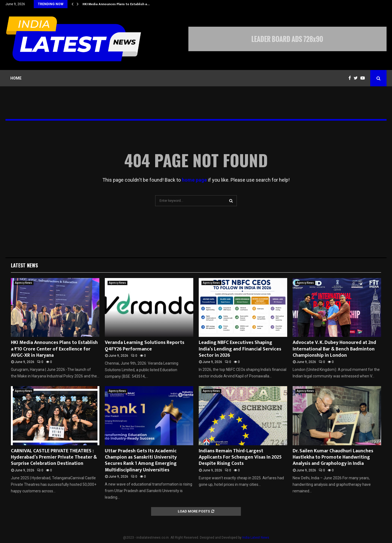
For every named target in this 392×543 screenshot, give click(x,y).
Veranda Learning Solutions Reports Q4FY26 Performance (144, 345)
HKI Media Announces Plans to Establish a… (116, 4)
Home (16, 78)
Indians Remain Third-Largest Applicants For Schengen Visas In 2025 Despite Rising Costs (240, 457)
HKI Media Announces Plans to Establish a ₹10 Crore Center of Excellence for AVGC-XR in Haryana (54, 348)
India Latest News (255, 537)
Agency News (23, 282)
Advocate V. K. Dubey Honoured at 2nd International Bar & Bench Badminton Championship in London (334, 348)
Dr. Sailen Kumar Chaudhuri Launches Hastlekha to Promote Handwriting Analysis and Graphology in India (333, 457)
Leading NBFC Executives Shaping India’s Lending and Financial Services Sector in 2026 (240, 348)
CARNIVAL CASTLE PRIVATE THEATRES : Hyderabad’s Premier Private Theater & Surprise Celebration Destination (54, 457)
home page (194, 180)
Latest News (24, 265)
